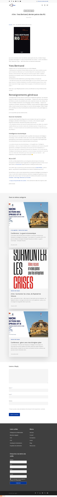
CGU (11, 440)
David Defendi (39, 167)
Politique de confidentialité (16, 432)
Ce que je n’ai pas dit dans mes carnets (18, 180)
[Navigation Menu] (47, 5)
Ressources (32, 445)
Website (10, 401)
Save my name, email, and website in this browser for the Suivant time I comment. (27, 409)
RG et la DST (19, 164)
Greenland (11, 177)
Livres (31, 440)
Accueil (10, 24)
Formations (32, 438)
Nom (11, 464)
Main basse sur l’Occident (25, 177)
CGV (11, 438)
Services (32, 432)
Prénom (11, 459)
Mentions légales (14, 435)
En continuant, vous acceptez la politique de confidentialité (17, 479)
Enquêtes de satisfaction (16, 445)
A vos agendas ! (14, 230)
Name (10, 387)
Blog (31, 443)
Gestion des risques (28, 10)
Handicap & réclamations (16, 443)
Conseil (31, 435)
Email (10, 394)
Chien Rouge (16, 177)
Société (11, 474)
